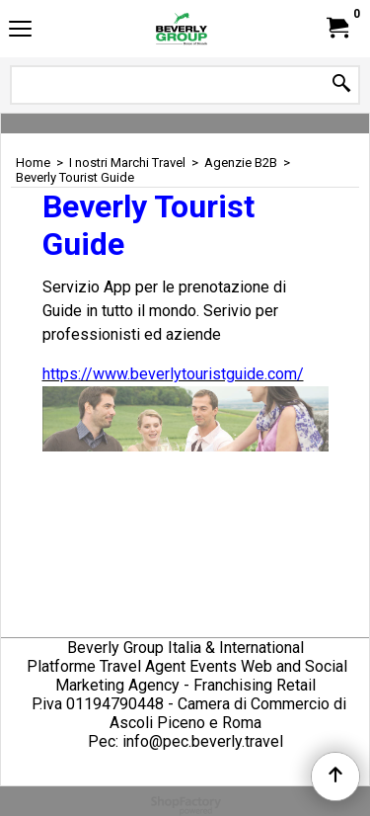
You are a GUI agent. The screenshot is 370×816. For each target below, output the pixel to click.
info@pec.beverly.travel (202, 741)
